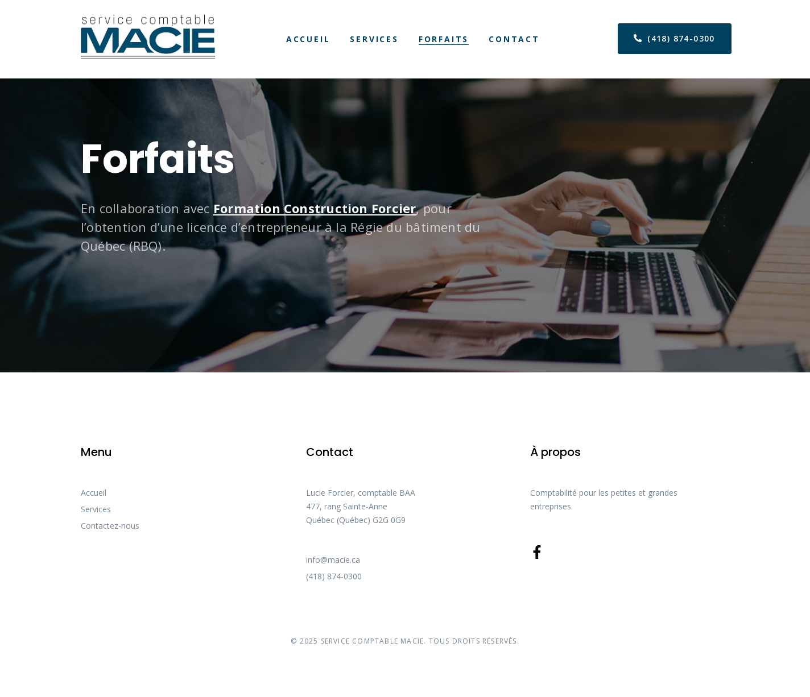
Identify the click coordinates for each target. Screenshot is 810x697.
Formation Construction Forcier (314, 208)
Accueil (308, 39)
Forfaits (444, 39)
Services (374, 39)
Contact (514, 39)
